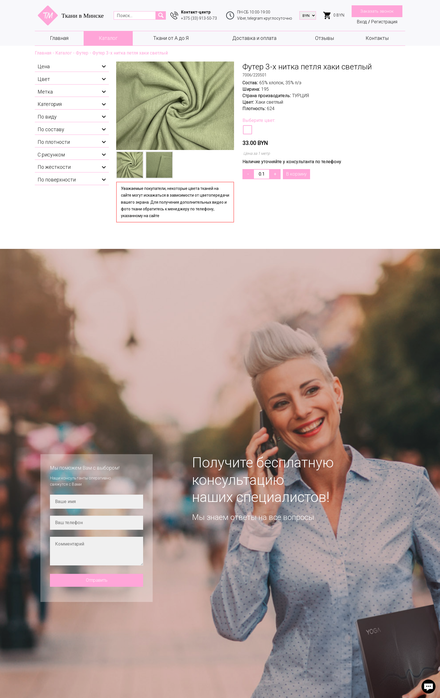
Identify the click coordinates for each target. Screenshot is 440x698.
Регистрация (384, 21)
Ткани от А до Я (171, 38)
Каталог (108, 38)
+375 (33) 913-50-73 (199, 18)
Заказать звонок (377, 11)
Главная (59, 38)
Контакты (377, 38)
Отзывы (324, 38)
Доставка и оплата (254, 38)
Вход (362, 21)
